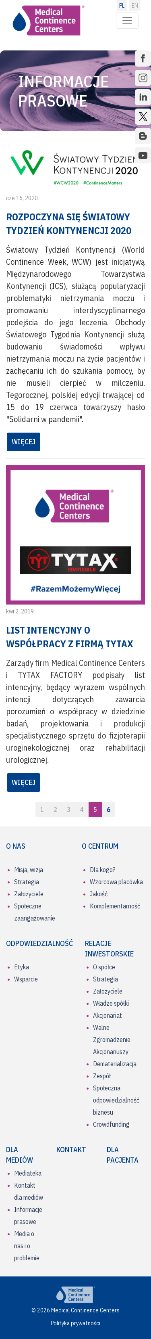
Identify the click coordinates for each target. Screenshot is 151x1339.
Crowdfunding (111, 1124)
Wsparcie (26, 979)
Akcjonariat (107, 1015)
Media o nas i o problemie (26, 1246)
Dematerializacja (115, 1064)
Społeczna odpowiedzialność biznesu (116, 1100)
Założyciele (28, 894)
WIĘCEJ (23, 441)
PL (121, 5)
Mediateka (27, 1173)
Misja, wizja (28, 870)
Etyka (21, 967)
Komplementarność (115, 906)
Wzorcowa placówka (116, 882)
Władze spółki (111, 1003)
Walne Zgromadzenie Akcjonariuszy (111, 1039)
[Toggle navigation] (127, 21)
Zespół (102, 1076)
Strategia (26, 882)
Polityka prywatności (75, 1323)
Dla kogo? (103, 870)
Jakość (99, 894)
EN (135, 5)
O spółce (104, 967)
